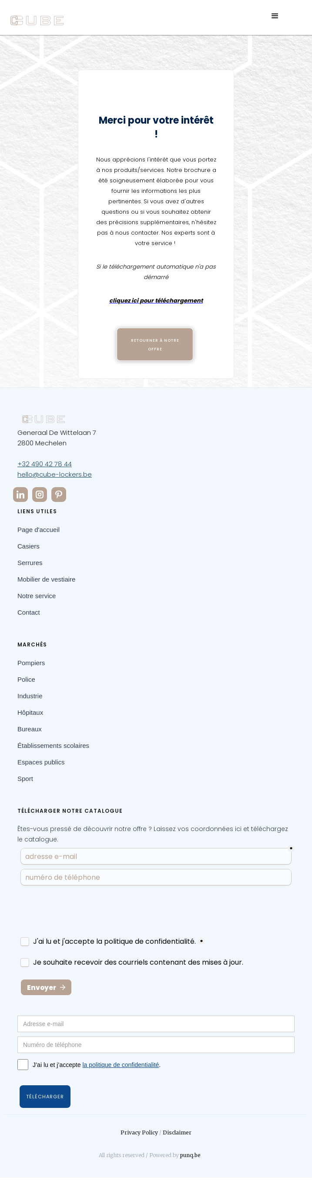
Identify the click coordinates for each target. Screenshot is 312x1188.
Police (26, 679)
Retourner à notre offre (155, 345)
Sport (25, 778)
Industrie (30, 696)
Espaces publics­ (40, 762)
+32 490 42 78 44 (44, 463)
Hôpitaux (30, 712)
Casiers (28, 546)
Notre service (36, 595)
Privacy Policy (139, 1132)
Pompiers (31, 662)
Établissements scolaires (53, 745)
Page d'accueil (38, 529)
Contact (28, 612)
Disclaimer (177, 1132)
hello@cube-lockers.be (54, 474)
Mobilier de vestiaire (46, 579)
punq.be (190, 1155)
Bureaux (29, 729)
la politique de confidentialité (120, 1064)
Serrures (30, 562)
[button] (275, 21)
